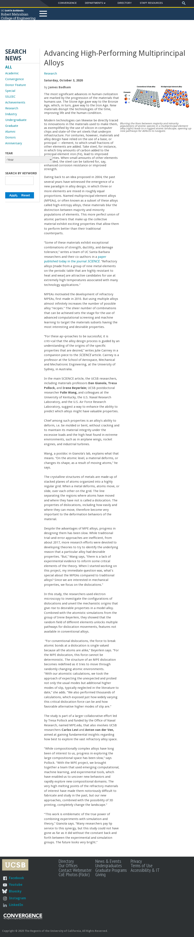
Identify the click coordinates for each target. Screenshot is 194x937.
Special (10, 91)
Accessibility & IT (145, 870)
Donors (10, 137)
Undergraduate (15, 120)
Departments (94, 3)
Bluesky (15, 891)
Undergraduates (108, 865)
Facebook (16, 878)
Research (50, 73)
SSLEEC (10, 96)
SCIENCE (93, 261)
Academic (12, 73)
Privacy (136, 861)
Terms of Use (141, 865)
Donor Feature (15, 85)
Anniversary (13, 143)
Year (9, 153)
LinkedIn (16, 905)
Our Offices (68, 865)
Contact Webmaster (75, 870)
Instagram (17, 898)
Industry (11, 114)
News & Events (108, 861)
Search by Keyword (21, 173)
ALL (8, 67)
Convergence (67, 3)
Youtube (15, 885)
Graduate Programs (111, 870)
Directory (125, 3)
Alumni (10, 131)
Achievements (15, 102)
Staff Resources (151, 3)
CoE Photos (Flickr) (74, 874)
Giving (100, 874)
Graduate (11, 126)
